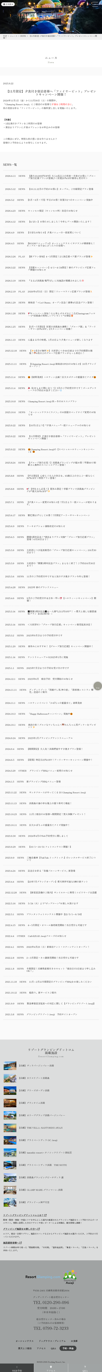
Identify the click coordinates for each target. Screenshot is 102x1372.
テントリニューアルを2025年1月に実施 (48, 657)
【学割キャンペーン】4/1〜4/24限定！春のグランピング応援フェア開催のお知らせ (62, 268)
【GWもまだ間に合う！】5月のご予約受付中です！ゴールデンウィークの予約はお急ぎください (62, 389)
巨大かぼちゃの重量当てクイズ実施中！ (49, 825)
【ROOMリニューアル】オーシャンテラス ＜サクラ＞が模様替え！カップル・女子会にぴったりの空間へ (61, 244)
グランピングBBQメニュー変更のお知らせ (51, 770)
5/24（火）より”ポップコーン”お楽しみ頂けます (53, 903)
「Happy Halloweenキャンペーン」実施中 (50, 714)
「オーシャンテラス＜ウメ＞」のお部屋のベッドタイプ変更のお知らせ (62, 413)
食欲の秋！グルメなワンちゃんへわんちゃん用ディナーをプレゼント (62, 726)
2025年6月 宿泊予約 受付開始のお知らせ (50, 679)
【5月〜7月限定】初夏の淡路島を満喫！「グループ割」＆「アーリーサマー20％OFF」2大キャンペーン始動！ (62, 327)
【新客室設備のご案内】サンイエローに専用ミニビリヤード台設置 (63, 892)
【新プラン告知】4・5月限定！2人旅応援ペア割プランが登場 (60, 256)
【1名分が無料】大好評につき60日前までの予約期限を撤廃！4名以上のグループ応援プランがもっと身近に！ (60, 351)
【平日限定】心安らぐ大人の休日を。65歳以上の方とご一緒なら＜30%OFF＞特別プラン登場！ (61, 477)
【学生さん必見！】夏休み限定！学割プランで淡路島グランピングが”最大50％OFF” (61, 490)
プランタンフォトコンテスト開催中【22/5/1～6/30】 (55, 914)
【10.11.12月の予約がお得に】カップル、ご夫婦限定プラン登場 (60, 189)
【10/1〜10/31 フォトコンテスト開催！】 (50, 847)
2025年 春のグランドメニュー (43, 587)
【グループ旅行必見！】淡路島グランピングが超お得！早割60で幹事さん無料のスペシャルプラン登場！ (62, 463)
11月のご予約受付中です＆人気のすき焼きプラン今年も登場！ (58, 576)
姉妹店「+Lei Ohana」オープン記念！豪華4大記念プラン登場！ (61, 302)
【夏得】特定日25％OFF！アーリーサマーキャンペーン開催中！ (60, 760)
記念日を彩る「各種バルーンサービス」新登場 (51, 871)
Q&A (53, 1348)
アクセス (41, 1348)
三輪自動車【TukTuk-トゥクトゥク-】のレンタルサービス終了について (61, 858)
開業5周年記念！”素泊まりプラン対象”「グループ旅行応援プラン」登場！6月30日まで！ (61, 538)
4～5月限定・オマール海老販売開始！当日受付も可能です (57, 925)
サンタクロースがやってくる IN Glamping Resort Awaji (57, 792)
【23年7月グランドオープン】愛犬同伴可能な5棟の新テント (57, 881)
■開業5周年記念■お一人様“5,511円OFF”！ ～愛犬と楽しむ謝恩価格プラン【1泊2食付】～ (62, 612)
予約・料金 (68, 1348)
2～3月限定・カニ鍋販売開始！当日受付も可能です (53, 958)
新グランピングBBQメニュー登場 (44, 781)
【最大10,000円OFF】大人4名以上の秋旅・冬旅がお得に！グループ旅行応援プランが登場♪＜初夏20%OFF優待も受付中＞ (62, 177)
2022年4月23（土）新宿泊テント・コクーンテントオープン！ (58, 947)
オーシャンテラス (25, 1341)
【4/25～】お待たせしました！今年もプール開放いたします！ (60, 221)
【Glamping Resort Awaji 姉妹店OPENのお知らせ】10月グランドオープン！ (62, 365)
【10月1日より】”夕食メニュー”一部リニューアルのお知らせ (59, 425)
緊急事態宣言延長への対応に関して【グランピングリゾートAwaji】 (61, 1003)
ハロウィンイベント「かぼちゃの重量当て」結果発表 (55, 703)
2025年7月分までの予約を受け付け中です (48, 668)
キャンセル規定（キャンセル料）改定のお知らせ (53, 211)
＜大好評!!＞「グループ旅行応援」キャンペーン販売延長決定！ (60, 624)
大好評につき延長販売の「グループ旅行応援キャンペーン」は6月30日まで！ (61, 551)
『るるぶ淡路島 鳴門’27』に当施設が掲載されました (56, 280)
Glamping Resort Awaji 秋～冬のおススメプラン (52, 401)
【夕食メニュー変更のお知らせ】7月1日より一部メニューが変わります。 (62, 503)
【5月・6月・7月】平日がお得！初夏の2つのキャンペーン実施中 (60, 200)
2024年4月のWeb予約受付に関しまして (48, 836)
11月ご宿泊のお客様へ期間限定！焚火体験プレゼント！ (57, 814)
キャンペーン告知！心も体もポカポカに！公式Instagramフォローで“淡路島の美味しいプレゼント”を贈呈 (61, 314)
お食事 (74, 1341)
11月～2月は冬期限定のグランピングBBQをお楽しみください (60, 982)
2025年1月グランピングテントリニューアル (50, 738)
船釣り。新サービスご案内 (42, 992)
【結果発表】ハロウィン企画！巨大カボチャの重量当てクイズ (62, 377)
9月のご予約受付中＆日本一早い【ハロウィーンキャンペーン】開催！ (61, 599)
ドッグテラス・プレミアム (52, 1341)
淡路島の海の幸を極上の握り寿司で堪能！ (50, 803)
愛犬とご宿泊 (25, 1348)
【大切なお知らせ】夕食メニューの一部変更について (54, 232)
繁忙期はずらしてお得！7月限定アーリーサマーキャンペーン (59, 515)
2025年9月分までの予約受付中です (44, 635)
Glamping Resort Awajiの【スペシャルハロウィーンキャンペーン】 (61, 450)
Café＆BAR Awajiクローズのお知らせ (47, 936)
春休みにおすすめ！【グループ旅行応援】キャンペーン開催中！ (60, 646)
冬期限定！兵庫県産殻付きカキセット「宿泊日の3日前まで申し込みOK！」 (61, 969)
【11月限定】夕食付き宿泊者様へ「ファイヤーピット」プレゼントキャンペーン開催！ (62, 437)
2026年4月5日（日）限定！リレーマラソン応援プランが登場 (60, 291)
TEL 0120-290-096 (51, 1302)
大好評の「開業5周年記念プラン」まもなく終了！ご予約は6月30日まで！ (61, 564)
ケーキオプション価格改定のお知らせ (46, 526)
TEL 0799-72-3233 (51, 1328)
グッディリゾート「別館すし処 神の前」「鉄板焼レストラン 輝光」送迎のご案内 (61, 691)
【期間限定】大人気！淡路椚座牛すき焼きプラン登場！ (55, 749)
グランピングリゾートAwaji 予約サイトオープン (52, 1014)
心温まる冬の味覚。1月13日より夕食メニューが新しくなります (60, 340)
